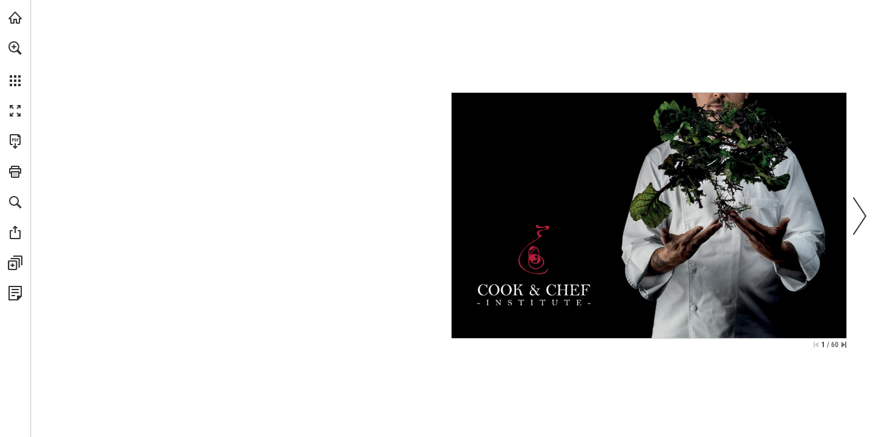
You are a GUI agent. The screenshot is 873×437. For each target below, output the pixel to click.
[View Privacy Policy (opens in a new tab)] (15, 293)
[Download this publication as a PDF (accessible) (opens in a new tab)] (15, 141)
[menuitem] (15, 63)
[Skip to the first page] (816, 345)
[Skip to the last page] (843, 345)
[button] (15, 48)
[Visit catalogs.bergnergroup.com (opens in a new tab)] (15, 17)
